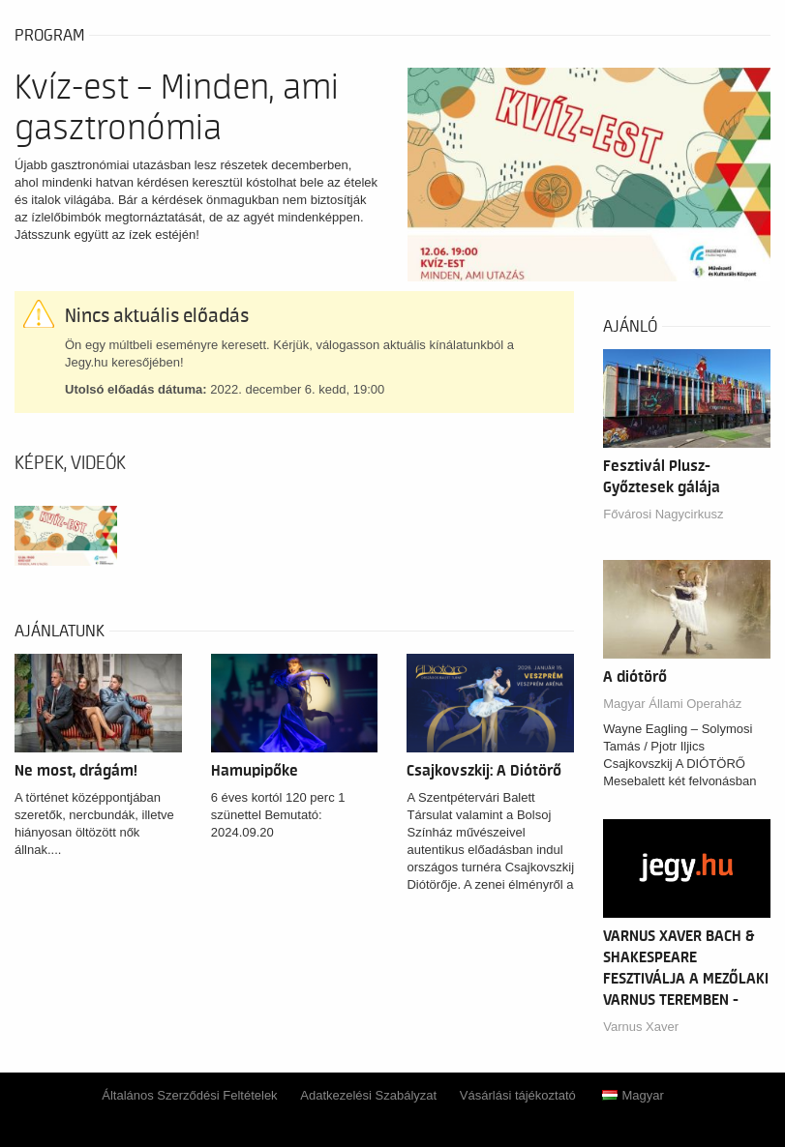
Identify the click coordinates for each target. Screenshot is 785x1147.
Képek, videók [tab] (70, 463)
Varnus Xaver (641, 1026)
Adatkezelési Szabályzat (368, 1095)
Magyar (632, 1095)
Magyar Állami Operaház (672, 703)
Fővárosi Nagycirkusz (663, 514)
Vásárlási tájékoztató (518, 1095)
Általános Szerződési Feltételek (189, 1095)
